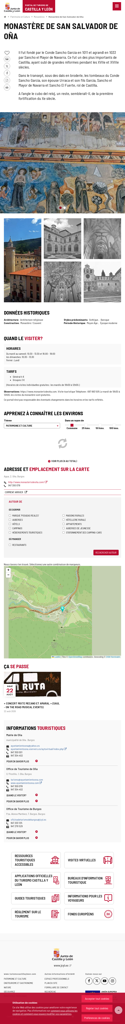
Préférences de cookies (97, 1018)
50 (100, 428)
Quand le (16, 795)
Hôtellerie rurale (74, 519)
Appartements (72, 523)
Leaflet (56, 657)
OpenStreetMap (75, 657)
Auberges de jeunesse (76, 528)
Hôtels (14, 523)
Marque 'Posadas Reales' (24, 515)
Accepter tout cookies (97, 998)
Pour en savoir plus (18, 761)
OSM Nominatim (113, 657)
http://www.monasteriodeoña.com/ (27, 482)
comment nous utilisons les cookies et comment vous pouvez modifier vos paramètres (45, 1012)
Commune (72, 428)
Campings (15, 528)
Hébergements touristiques (25, 532)
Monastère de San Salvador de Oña (66, 16)
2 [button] (64, 208)
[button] (8, 570)
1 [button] (60, 208)
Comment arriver (14, 492)
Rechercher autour (106, 552)
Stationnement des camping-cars (82, 532)
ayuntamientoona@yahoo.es (25, 745)
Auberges (16, 519)
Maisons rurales (73, 515)
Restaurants (17, 544)
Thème (8, 420)
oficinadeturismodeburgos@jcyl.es (28, 819)
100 (114, 428)
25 (86, 428)
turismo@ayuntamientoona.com (27, 779)
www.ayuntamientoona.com (26, 782)
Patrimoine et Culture (20, 16)
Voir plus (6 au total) (64, 460)
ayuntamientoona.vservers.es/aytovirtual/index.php (39, 748)
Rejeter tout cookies (97, 1008)
